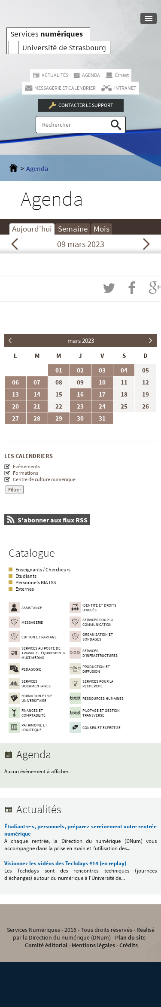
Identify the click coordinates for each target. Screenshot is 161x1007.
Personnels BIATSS (35, 582)
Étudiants (25, 576)
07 (36, 382)
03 (102, 370)
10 (102, 382)
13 (15, 394)
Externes (24, 589)
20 (15, 406)
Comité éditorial (46, 945)
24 (102, 406)
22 (58, 406)
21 (36, 406)
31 (102, 418)
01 (58, 370)
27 (15, 418)
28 (36, 418)
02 (80, 370)
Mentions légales (93, 945)
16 (80, 394)
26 (145, 406)
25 (124, 406)
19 (145, 394)
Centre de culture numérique (44, 479)
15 (58, 394)
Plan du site (130, 937)
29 (58, 418)
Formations (25, 473)
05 (145, 370)
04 (124, 370)
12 (145, 382)
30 (80, 418)
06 (15, 382)
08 (58, 382)
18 (124, 394)
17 (102, 394)
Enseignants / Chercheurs (42, 569)
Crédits (128, 945)
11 (124, 382)
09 (80, 382)
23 (80, 406)
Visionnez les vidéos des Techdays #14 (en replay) (65, 863)
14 (36, 394)
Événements (26, 466)
